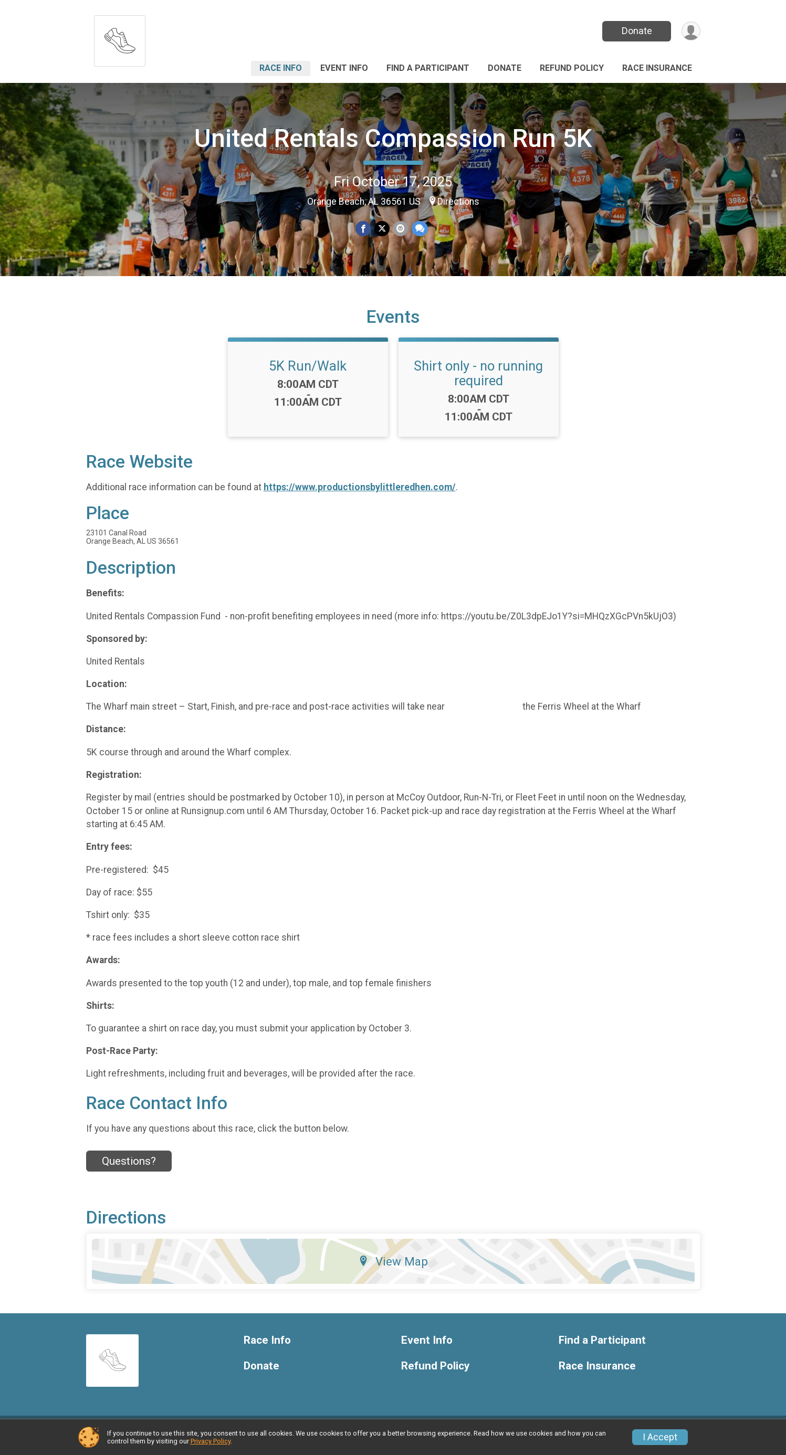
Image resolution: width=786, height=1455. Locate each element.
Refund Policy (572, 68)
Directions (458, 201)
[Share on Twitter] (382, 228)
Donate (636, 30)
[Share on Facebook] (363, 228)
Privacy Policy (210, 1441)
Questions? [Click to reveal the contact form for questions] (129, 1167)
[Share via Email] (400, 228)
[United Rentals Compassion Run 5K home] (119, 38)
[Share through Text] (419, 228)
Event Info (344, 68)
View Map (393, 1268)
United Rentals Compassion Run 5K (393, 138)
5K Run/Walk (308, 372)
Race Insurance (657, 68)
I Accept (660, 1437)
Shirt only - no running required (478, 379)
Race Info (280, 68)
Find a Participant (427, 68)
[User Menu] (690, 31)
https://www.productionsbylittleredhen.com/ (360, 494)
